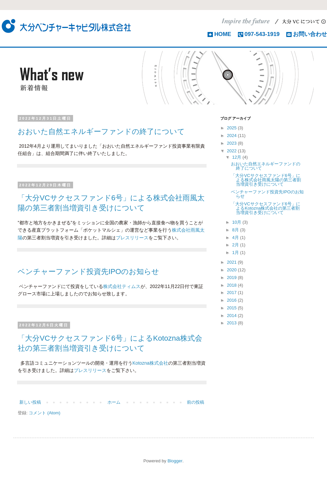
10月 (237, 222)
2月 (236, 244)
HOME (222, 34)
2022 (232, 150)
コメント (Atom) (44, 412)
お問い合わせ (310, 34)
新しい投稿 (30, 402)
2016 (232, 300)
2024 (232, 135)
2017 (232, 292)
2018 (232, 285)
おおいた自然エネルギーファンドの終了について (101, 131)
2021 (232, 262)
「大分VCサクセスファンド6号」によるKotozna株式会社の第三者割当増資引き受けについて (265, 208)
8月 (236, 229)
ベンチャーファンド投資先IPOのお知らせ (88, 271)
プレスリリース (132, 237)
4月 (236, 237)
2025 (232, 127)
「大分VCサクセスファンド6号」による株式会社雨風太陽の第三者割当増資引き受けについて (266, 180)
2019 (232, 277)
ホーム (113, 402)
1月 (236, 252)
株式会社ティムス (121, 286)
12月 (237, 157)
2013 (232, 322)
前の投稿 (195, 402)
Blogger (175, 460)
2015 (232, 307)
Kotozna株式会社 (150, 363)
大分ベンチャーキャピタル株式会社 (66, 26)
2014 (232, 315)
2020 (232, 269)
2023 (232, 143)
